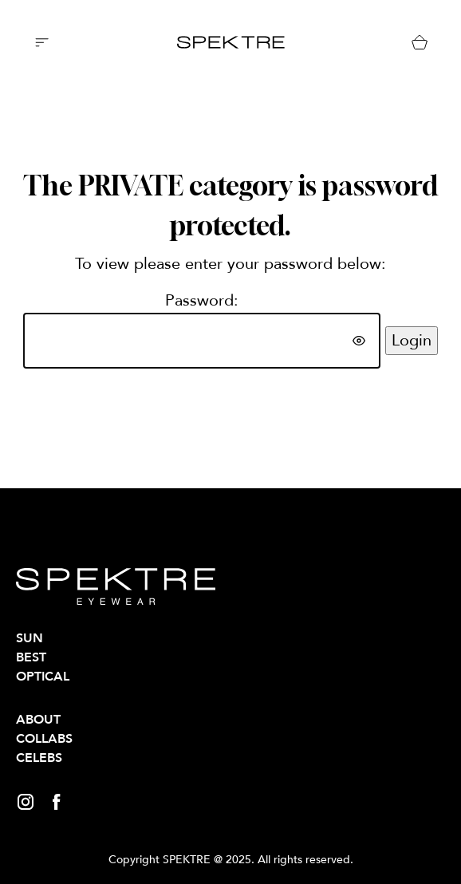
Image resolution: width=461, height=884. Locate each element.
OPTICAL (42, 676)
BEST (31, 657)
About (38, 719)
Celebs (39, 758)
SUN (29, 638)
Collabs (44, 739)
